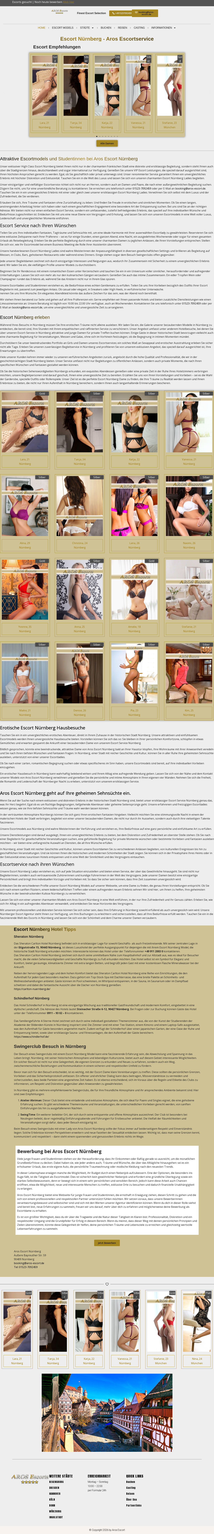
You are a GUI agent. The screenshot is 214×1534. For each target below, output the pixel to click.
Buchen (106, 27)
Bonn (52, 1505)
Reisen (122, 27)
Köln (52, 1499)
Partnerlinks (134, 1505)
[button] (4, 92)
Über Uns (131, 1499)
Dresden (54, 1488)
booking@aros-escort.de (190, 188)
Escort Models (62, 27)
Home (41, 27)
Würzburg (55, 1511)
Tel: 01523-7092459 (26, 1267)
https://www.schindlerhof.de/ (31, 1036)
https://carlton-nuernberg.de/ (32, 989)
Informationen (163, 28)
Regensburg (56, 1482)
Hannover (54, 1494)
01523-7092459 (142, 188)
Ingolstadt (56, 1517)
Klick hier (68, 2)
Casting (139, 27)
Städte (87, 28)
